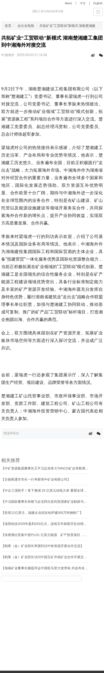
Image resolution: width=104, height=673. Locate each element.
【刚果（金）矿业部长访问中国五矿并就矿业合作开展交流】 (45, 557)
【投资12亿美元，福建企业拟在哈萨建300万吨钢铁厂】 (42, 513)
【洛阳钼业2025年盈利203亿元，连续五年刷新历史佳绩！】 (45, 524)
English (98, 3)
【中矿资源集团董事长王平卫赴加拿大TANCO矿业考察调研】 (46, 468)
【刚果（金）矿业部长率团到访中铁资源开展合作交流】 (42, 546)
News (68, 3)
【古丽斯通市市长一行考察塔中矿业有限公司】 (36, 479)
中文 (83, 3)
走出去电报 (25, 26)
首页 (8, 26)
